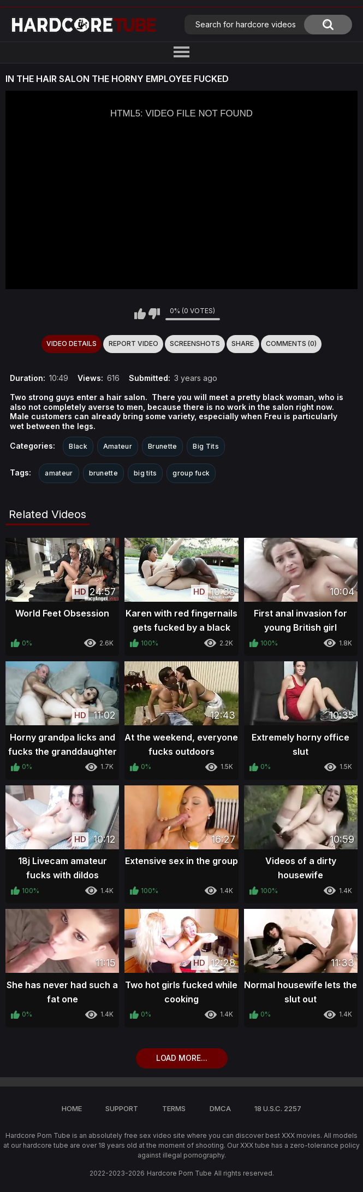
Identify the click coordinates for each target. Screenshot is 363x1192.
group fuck (191, 473)
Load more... (181, 1057)
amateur (59, 473)
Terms (174, 1108)
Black (78, 446)
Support (121, 1108)
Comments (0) (291, 343)
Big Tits (205, 446)
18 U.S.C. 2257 (277, 1108)
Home (72, 1108)
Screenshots (195, 343)
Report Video (133, 343)
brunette (103, 473)
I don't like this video (154, 313)
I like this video (140, 313)
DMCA (220, 1108)
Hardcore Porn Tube (179, 1173)
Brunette (162, 446)
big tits (145, 473)
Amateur (117, 446)
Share (242, 343)
